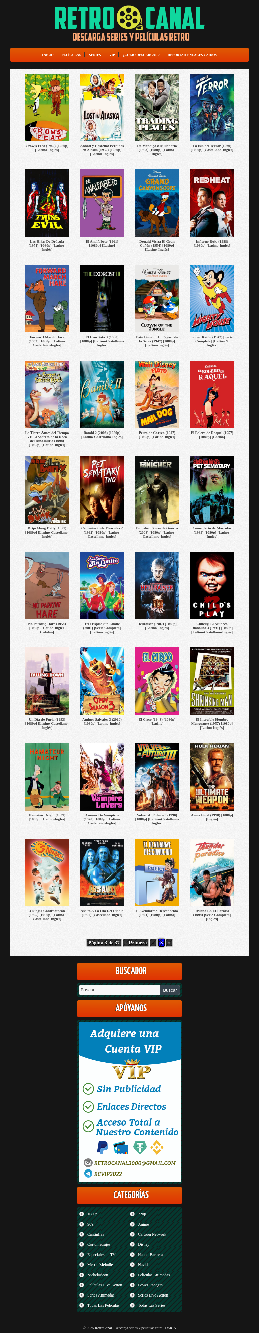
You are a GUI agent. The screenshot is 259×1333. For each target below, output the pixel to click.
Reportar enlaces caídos (192, 55)
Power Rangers (150, 1285)
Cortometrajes (98, 1244)
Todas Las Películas (103, 1305)
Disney (143, 1244)
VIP (112, 55)
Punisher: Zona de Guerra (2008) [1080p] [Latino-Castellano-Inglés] (157, 532)
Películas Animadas (154, 1275)
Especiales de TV (101, 1254)
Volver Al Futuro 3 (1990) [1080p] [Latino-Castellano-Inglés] (157, 819)
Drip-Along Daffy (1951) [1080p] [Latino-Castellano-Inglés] (47, 532)
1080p (92, 1214)
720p (142, 1214)
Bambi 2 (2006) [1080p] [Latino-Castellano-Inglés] (102, 434)
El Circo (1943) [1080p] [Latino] (157, 721)
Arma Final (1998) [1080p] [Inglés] (212, 817)
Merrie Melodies (100, 1264)
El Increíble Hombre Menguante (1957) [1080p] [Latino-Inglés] (212, 723)
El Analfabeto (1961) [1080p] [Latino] (102, 243)
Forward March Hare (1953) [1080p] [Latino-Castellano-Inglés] (47, 341)
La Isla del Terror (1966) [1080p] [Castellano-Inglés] (212, 148)
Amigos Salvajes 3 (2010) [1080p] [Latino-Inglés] (102, 721)
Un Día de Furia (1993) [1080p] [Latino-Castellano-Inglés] (47, 723)
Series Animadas (100, 1295)
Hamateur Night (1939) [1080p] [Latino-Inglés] (47, 817)
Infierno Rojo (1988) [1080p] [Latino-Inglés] (212, 243)
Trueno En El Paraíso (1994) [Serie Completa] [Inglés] (212, 915)
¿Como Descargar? (141, 55)
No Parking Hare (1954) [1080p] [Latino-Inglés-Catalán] (47, 628)
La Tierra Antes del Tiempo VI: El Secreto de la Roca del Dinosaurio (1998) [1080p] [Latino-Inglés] (47, 438)
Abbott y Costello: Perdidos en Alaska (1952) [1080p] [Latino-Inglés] (102, 150)
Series (95, 55)
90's (90, 1224)
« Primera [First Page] (136, 942)
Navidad (145, 1264)
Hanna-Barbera (150, 1254)
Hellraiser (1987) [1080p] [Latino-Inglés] (157, 626)
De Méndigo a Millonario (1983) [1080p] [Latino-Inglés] (157, 150)
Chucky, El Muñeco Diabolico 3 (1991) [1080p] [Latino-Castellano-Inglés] (212, 628)
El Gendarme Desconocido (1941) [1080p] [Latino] (157, 913)
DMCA (170, 1328)
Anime (143, 1224)
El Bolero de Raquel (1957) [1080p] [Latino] (212, 434)
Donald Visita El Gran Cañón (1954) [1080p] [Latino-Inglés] (157, 245)
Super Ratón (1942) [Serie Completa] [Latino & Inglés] (212, 341)
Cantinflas (95, 1234)
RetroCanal (103, 1328)
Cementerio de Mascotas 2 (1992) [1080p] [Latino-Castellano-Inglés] (102, 532)
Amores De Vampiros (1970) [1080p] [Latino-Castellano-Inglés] (102, 819)
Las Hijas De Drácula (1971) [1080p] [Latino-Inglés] (47, 245)
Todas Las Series (151, 1305)
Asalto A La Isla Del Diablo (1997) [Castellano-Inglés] (102, 913)
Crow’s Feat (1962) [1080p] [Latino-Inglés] (47, 148)
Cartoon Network (152, 1234)
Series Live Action (153, 1295)
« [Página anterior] (153, 942)
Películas (71, 55)
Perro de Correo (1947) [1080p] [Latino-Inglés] (157, 434)
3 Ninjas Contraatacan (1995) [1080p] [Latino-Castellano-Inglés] (47, 915)
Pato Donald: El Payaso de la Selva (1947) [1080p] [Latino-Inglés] (157, 341)
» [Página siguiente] (169, 942)
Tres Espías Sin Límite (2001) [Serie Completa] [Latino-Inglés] (102, 628)
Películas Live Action (104, 1285)
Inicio (48, 55)
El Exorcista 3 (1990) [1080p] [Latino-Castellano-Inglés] (102, 341)
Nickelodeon (97, 1275)
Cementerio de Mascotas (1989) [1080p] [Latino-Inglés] (212, 532)
